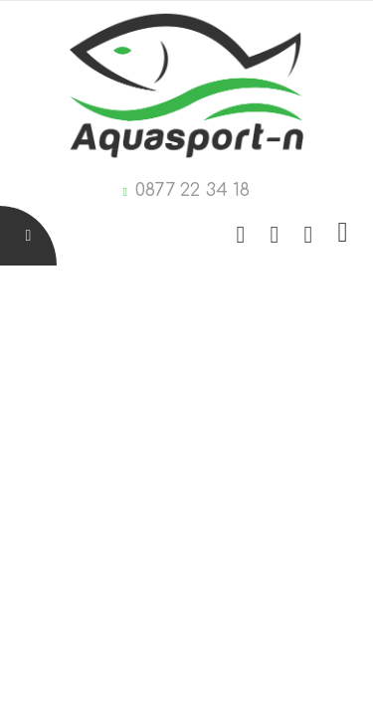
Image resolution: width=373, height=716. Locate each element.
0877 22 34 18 (192, 190)
